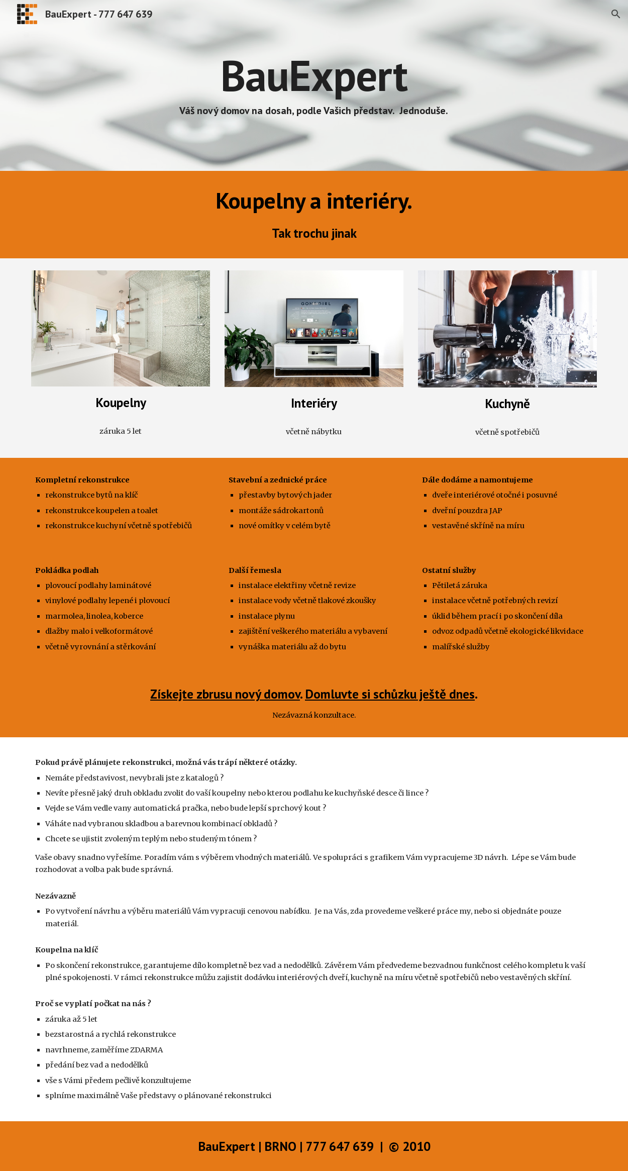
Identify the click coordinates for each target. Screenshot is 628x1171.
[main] (314, 85)
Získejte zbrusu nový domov (225, 694)
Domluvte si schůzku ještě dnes (390, 694)
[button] (616, 14)
